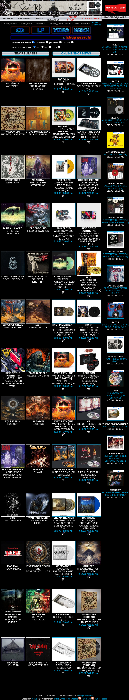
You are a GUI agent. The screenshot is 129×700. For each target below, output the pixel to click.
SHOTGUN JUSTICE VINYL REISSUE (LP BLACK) (115, 315)
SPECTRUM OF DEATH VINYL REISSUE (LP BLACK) (115, 279)
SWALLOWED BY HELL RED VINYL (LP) (115, 176)
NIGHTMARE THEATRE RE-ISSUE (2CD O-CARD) (115, 483)
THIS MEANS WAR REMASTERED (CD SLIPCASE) (115, 384)
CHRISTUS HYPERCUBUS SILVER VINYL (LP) (115, 111)
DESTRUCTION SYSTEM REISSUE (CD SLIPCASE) (115, 244)
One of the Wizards (69, 699)
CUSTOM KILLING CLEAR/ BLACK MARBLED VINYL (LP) (115, 38)
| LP (46, 47)
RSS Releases (99, 699)
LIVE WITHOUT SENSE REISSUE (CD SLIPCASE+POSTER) (115, 449)
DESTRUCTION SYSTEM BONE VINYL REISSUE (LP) (115, 210)
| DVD (54, 47)
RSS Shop (84, 699)
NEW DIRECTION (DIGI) (115, 144)
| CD (38, 47)
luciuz (34, 699)
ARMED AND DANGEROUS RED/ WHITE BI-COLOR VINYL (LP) (115, 75)
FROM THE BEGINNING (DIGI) (115, 349)
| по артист (40, 43)
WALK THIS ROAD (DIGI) (115, 417)
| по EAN (66, 43)
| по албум (53, 43)
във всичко (26, 43)
